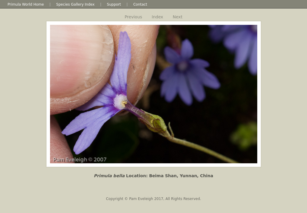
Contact (140, 4)
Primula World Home (25, 4)
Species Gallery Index (75, 4)
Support (114, 4)
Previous (133, 16)
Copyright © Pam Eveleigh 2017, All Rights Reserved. (153, 199)
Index (157, 16)
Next (178, 16)
